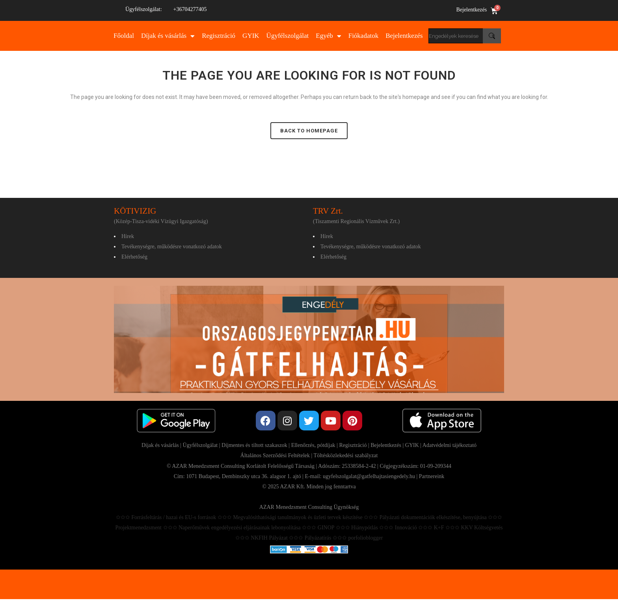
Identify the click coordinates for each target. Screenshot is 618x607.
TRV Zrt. (328, 211)
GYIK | (414, 445)
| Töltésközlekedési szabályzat (344, 455)
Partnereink (432, 476)
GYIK (250, 35)
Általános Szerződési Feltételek (275, 455)
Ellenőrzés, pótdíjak (313, 445)
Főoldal (124, 35)
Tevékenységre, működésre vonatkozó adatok (171, 247)
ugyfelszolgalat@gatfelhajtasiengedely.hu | (371, 476)
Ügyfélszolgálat (287, 35)
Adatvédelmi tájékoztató (450, 445)
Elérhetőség (134, 257)
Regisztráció (218, 35)
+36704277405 (190, 9)
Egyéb (328, 36)
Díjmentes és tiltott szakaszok (254, 445)
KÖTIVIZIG (135, 211)
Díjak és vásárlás (168, 36)
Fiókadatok (363, 35)
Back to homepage (309, 131)
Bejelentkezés (471, 10)
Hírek (127, 236)
